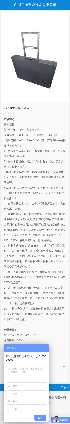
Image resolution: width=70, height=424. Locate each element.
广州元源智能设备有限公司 (35, 5)
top (65, 387)
